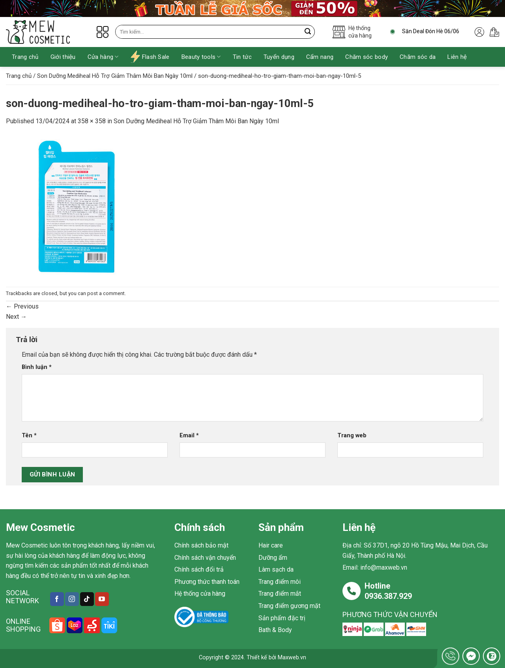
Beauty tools (201, 56)
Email (189, 435)
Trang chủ (25, 56)
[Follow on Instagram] (72, 599)
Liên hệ (457, 56)
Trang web (352, 435)
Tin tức (242, 56)
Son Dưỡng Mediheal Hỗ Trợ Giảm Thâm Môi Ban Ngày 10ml (115, 75)
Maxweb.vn (292, 657)
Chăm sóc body (366, 56)
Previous (22, 306)
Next (16, 316)
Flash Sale (150, 57)
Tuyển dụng (279, 56)
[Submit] (307, 31)
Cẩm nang (319, 56)
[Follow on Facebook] (57, 599)
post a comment (106, 293)
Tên (29, 435)
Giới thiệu (63, 56)
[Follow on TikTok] (87, 599)
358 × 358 (92, 121)
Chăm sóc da (418, 56)
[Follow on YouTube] (102, 599)
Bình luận (37, 367)
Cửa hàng (103, 56)
